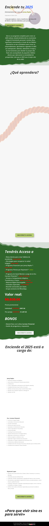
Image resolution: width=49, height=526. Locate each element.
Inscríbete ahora (14, 25)
